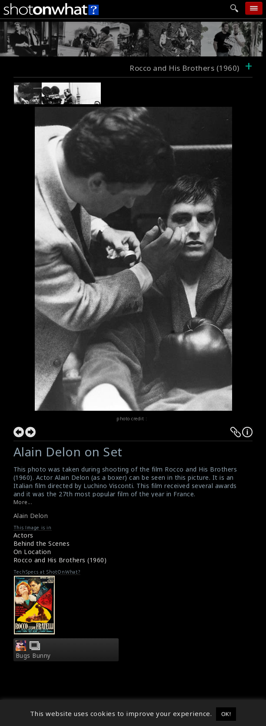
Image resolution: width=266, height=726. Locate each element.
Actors (23, 535)
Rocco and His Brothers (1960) (60, 560)
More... (23, 502)
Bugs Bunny (33, 656)
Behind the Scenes (41, 543)
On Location (32, 552)
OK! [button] (226, 714)
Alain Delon (30, 516)
